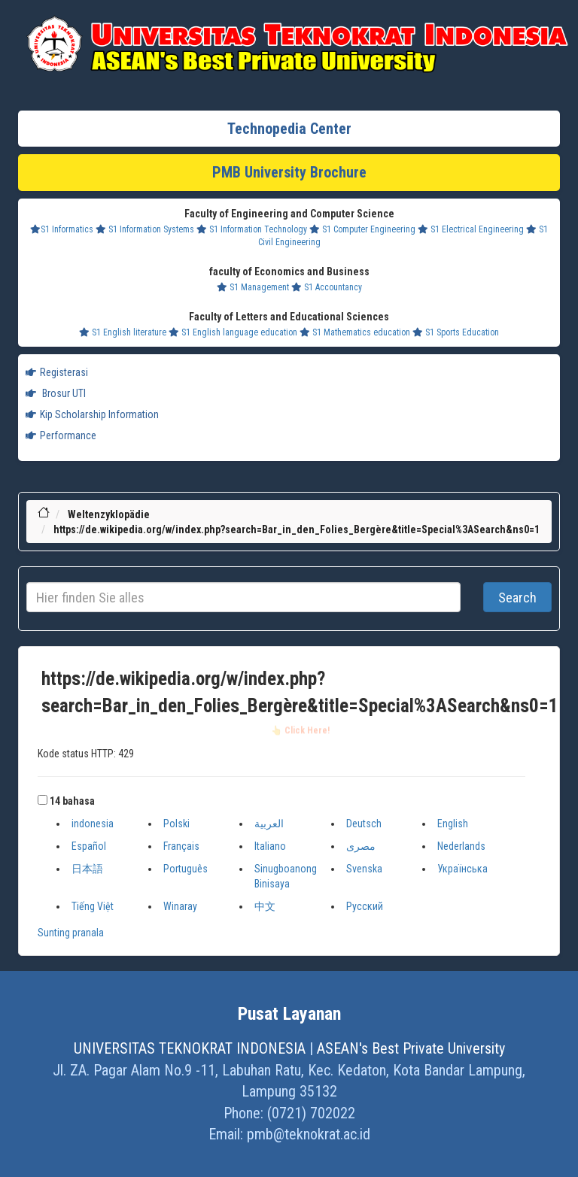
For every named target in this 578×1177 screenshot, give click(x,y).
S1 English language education (233, 332)
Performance (61, 435)
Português (185, 869)
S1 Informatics (61, 229)
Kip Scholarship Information (92, 414)
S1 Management (253, 287)
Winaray (180, 906)
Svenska (364, 869)
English (452, 824)
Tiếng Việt (92, 906)
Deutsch (364, 824)
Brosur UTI (56, 393)
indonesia (92, 824)
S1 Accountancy (326, 287)
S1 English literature (122, 332)
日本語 (87, 869)
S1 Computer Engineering (362, 229)
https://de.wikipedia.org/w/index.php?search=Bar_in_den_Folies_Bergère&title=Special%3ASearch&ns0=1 (296, 529)
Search (517, 597)
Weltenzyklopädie (109, 514)
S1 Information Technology (251, 229)
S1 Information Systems (145, 229)
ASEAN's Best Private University (411, 1048)
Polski (176, 824)
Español (88, 846)
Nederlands (461, 846)
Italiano (270, 846)
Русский (364, 906)
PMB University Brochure (289, 172)
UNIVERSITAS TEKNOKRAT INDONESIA (190, 1048)
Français (181, 846)
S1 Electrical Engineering (471, 229)
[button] (42, 800)
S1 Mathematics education (355, 332)
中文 (264, 906)
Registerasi (57, 372)
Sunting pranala (71, 933)
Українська (462, 869)
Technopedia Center (289, 129)
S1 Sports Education (455, 332)
